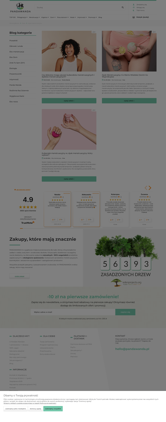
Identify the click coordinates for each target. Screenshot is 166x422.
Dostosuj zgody (35, 409)
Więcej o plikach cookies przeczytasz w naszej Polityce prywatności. (30, 403)
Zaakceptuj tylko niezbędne (15, 409)
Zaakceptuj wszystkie (53, 409)
